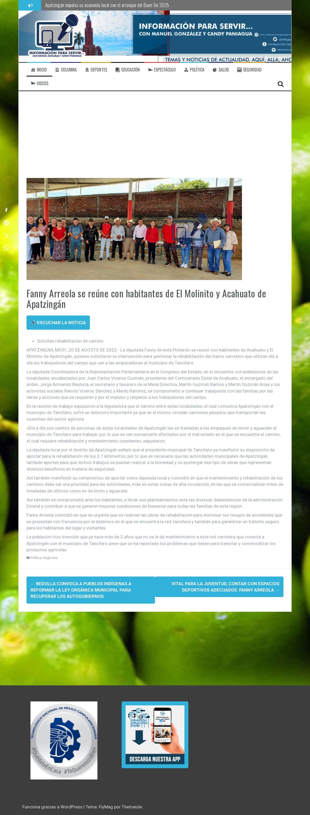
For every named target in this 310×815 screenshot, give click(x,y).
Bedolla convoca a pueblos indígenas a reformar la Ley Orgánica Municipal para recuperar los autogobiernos (80, 590)
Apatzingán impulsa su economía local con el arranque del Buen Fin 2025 (107, 5)
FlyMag (106, 806)
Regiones (50, 558)
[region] (63, 740)
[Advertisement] (155, 138)
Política (36, 558)
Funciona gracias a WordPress (53, 806)
